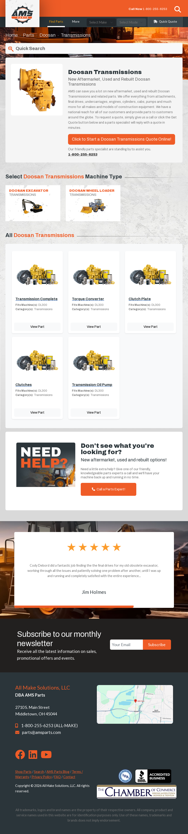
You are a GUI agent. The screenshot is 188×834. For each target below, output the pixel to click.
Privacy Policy (42, 777)
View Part (37, 326)
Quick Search (26, 49)
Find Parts (56, 21)
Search (39, 772)
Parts (28, 35)
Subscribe (157, 644)
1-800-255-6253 (155, 9)
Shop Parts (23, 772)
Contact (69, 777)
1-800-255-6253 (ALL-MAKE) (49, 725)
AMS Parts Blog (57, 772)
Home (11, 35)
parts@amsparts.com (41, 732)
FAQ (57, 777)
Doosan (47, 35)
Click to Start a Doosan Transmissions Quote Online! (121, 139)
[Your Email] (126, 645)
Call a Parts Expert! (108, 489)
